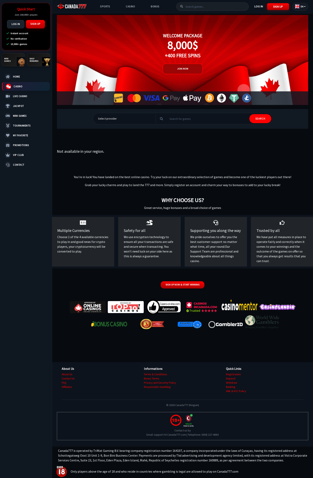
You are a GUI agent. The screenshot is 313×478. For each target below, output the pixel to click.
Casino (130, 6)
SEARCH (260, 118)
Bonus (155, 6)
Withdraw (231, 382)
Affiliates (67, 387)
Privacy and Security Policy (160, 382)
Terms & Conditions (155, 374)
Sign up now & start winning (182, 284)
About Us (67, 374)
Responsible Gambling (157, 387)
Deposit (230, 378)
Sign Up (35, 24)
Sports (105, 6)
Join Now (182, 68)
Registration (233, 374)
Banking (230, 387)
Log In (16, 24)
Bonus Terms (151, 378)
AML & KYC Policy (236, 391)
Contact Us (68, 378)
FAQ (64, 382)
